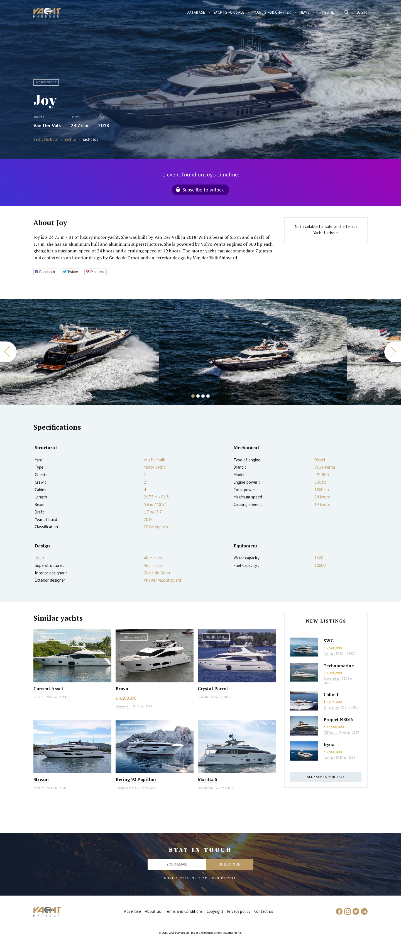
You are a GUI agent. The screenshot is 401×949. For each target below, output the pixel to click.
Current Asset (48, 688)
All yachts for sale (326, 777)
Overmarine (332, 678)
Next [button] (392, 351)
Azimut (328, 653)
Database (196, 12)
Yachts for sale (229, 12)
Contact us (263, 911)
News (304, 12)
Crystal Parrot (213, 688)
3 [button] (203, 396)
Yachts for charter (272, 12)
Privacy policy (238, 911)
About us (153, 911)
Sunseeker (123, 706)
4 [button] (208, 396)
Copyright (215, 911)
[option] (253, 352)
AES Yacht (330, 732)
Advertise (132, 911)
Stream (41, 779)
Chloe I (331, 694)
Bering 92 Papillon (136, 779)
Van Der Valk (47, 125)
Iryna (329, 744)
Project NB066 (338, 719)
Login (361, 12)
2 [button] (198, 396)
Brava (122, 688)
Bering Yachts (125, 788)
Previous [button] (8, 351)
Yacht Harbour (47, 13)
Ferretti (38, 697)
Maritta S (207, 779)
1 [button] (193, 396)
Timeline (326, 12)
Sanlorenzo (205, 788)
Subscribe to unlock (203, 189)
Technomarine (339, 665)
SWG (329, 640)
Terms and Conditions (184, 911)
